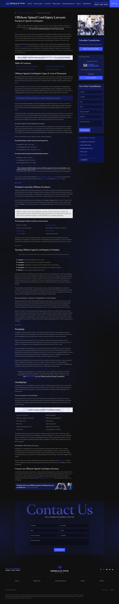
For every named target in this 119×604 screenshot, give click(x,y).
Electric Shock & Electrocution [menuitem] (87, 158)
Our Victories (47, 3)
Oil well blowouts (50, 231)
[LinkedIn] (113, 569)
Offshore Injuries (56, 3)
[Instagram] (110, 569)
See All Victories (91, 77)
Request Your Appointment (91, 48)
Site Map (112, 589)
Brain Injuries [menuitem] (83, 151)
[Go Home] (15, 12)
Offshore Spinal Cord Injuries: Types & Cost (27, 66)
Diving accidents (20, 231)
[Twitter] (104, 569)
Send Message (85, 130)
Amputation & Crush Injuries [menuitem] (87, 141)
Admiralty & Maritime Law (68, 3)
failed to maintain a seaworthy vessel (47, 177)
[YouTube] (107, 569)
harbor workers (23, 46)
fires (25, 233)
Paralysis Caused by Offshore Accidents (55, 66)
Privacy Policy (105, 589)
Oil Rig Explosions (87, 3)
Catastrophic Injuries (30, 12)
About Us (30, 3)
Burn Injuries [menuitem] (83, 155)
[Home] (15, 4)
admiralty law (62, 460)
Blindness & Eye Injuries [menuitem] (86, 148)
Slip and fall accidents (51, 225)
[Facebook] (101, 569)
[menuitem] (30, 4)
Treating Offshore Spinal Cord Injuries (25, 69)
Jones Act (78, 3)
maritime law (59, 178)
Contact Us (114, 3)
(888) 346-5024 (101, 4)
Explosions (19, 233)
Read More (91, 74)
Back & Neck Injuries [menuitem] (85, 145)
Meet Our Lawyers (38, 3)
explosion (46, 478)
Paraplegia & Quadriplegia (52, 69)
